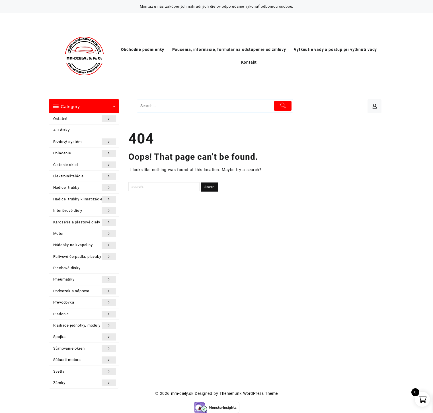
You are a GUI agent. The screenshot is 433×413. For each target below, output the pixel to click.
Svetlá (84, 371)
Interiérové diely (84, 210)
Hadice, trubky (84, 187)
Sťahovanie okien (84, 348)
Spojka (84, 336)
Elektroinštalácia (84, 176)
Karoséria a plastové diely (84, 222)
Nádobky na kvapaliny (84, 245)
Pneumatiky (84, 279)
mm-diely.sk (182, 393)
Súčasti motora (84, 359)
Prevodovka (84, 302)
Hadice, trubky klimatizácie (84, 199)
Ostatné (84, 118)
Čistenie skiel (84, 164)
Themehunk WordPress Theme (248, 393)
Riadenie (84, 314)
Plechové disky (67, 268)
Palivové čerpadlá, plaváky (84, 256)
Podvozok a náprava (84, 291)
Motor (84, 233)
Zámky (84, 382)
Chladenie (84, 153)
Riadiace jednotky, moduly (84, 325)
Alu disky (61, 130)
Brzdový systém (84, 141)
